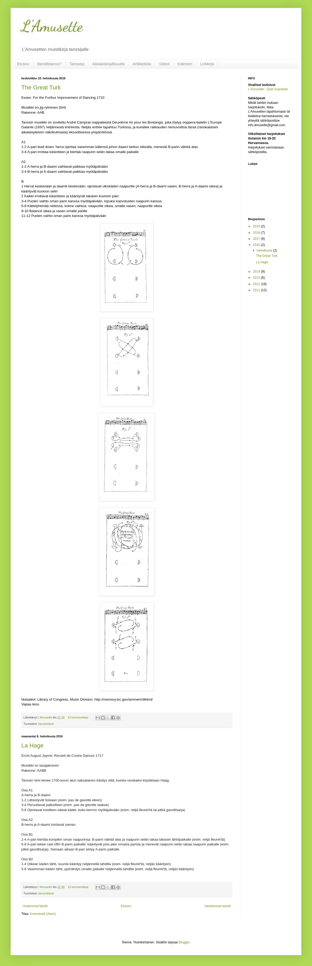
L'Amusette (52, 26)
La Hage (32, 745)
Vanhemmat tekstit (218, 906)
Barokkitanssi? (49, 64)
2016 (257, 245)
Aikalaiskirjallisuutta (108, 64)
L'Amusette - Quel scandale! (268, 89)
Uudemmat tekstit (35, 906)
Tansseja (77, 64)
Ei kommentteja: (79, 717)
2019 (257, 226)
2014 (257, 271)
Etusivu (23, 64)
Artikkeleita (142, 64)
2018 (257, 233)
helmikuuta (265, 250)
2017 (257, 239)
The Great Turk (41, 87)
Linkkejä (207, 64)
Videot (164, 64)
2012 (257, 284)
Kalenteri (185, 64)
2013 (257, 277)
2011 (257, 290)
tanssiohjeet (46, 723)
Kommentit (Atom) (43, 914)
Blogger (184, 942)
